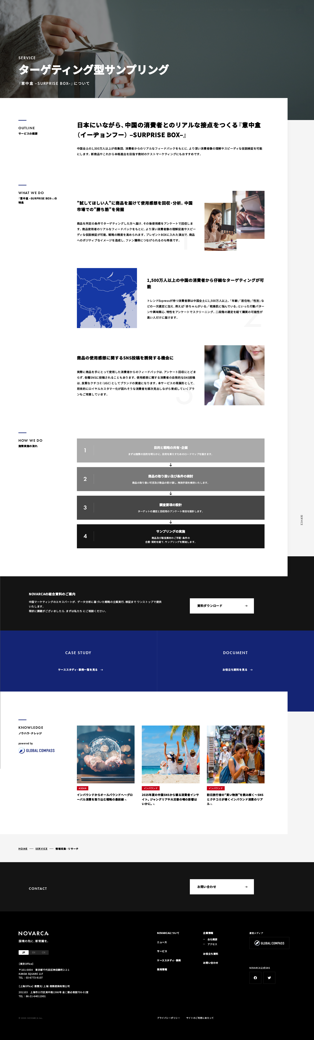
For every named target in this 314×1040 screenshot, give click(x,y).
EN (33, 952)
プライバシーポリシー (168, 1017)
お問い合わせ (284, 10)
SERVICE (41, 848)
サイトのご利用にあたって (200, 1017)
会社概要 (263, 10)
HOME (23, 848)
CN (43, 952)
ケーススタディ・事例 (220, 10)
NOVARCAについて (153, 10)
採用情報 (245, 10)
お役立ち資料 (210, 953)
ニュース (177, 10)
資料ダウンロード (222, 606)
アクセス (212, 944)
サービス (195, 10)
